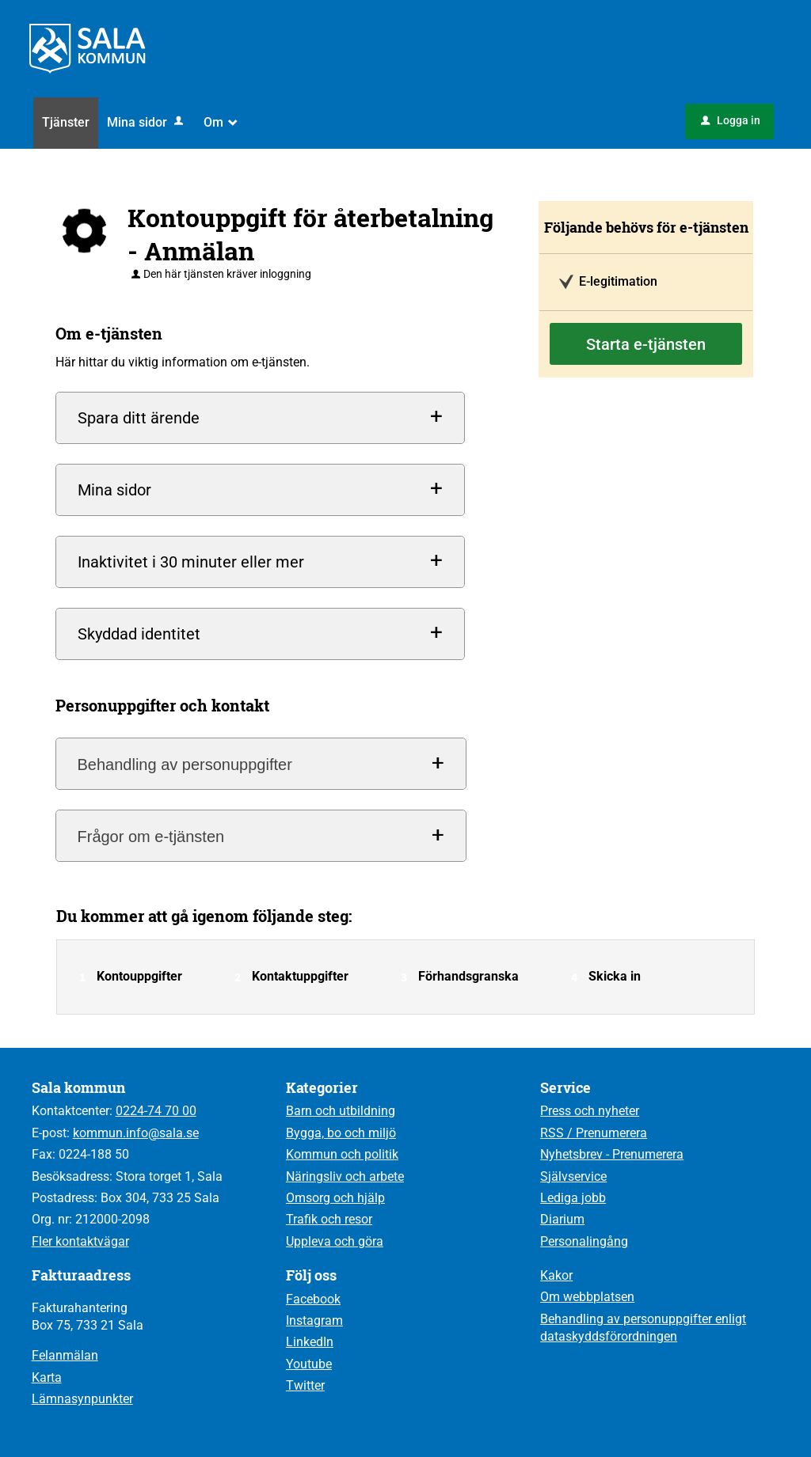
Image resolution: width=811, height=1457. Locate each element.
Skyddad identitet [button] (139, 633)
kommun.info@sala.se (136, 1132)
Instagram (314, 1320)
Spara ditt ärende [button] (139, 417)
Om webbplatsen (587, 1296)
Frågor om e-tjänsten (151, 836)
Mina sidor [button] (114, 489)
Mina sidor (146, 122)
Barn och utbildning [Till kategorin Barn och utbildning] (340, 1110)
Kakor (556, 1275)
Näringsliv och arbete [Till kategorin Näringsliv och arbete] (345, 1176)
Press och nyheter (589, 1110)
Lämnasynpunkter (82, 1398)
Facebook (313, 1299)
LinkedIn (309, 1341)
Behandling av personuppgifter (185, 764)
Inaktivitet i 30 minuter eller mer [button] (191, 561)
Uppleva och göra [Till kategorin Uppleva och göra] (334, 1241)
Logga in (730, 120)
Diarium (562, 1219)
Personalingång (584, 1241)
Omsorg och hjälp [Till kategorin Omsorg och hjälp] (335, 1197)
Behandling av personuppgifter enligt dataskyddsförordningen (643, 1327)
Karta (47, 1377)
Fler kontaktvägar (80, 1241)
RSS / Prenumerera (593, 1132)
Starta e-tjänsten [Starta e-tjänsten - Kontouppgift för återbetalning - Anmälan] (646, 344)
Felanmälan (65, 1355)
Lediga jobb (573, 1197)
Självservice (573, 1176)
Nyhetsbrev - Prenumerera (611, 1154)
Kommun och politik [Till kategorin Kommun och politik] (342, 1154)
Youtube (309, 1364)
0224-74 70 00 (156, 1110)
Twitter (305, 1385)
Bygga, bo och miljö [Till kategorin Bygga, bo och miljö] (341, 1132)
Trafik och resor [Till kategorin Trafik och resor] (329, 1219)
